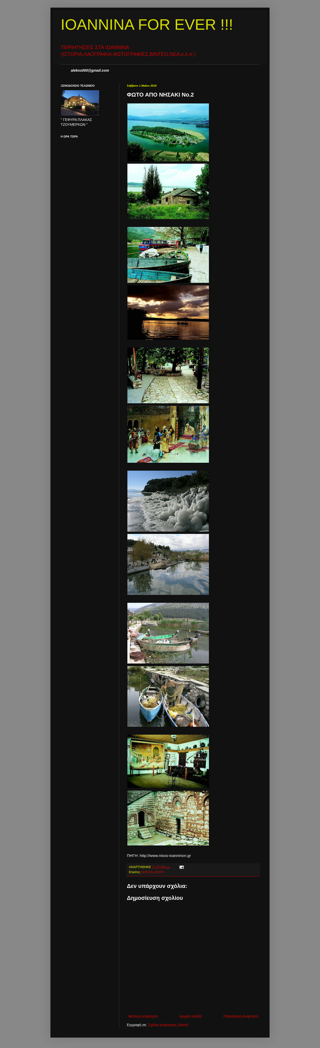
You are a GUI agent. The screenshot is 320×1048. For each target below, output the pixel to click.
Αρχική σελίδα (190, 1016)
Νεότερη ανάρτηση (143, 1016)
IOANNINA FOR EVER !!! (147, 24)
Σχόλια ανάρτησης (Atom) (168, 1025)
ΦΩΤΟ (159, 872)
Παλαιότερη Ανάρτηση (240, 1016)
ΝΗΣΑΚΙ (147, 872)
